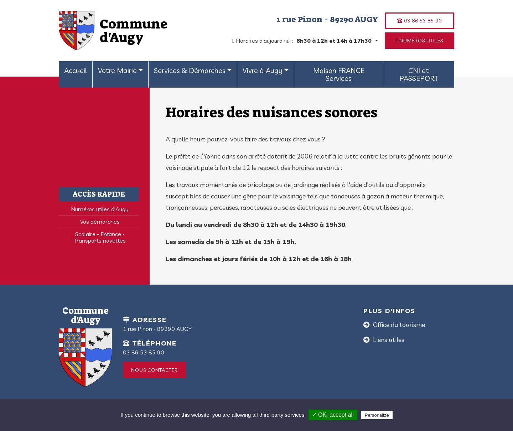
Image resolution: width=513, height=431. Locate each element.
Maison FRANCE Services (338, 74)
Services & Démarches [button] (190, 70)
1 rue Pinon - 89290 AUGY (327, 19)
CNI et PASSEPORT (418, 74)
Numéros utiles (419, 40)
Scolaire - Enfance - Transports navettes (100, 237)
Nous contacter (154, 370)
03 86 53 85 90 (419, 20)
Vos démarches (100, 221)
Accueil (75, 70)
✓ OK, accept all (333, 415)
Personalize (377, 415)
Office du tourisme (398, 325)
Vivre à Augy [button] (263, 70)
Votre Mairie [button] (117, 70)
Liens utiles (388, 340)
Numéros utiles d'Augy (100, 209)
